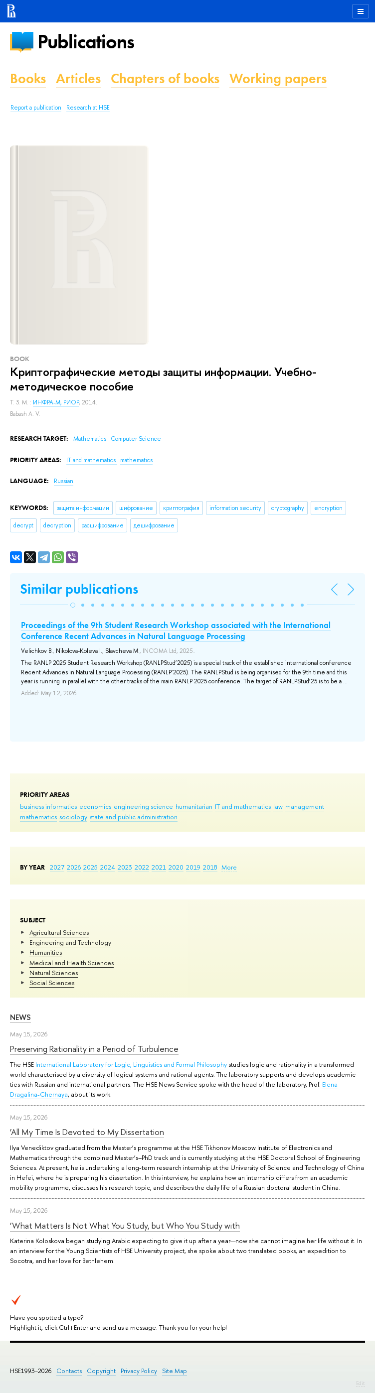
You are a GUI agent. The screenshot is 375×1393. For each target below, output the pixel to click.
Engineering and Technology (70, 942)
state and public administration (134, 816)
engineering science (143, 806)
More (229, 867)
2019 (193, 867)
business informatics (48, 806)
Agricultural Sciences (59, 932)
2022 (142, 867)
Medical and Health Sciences (71, 962)
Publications (85, 41)
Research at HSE (88, 108)
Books (28, 78)
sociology (73, 816)
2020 (176, 867)
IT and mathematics (243, 806)
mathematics (38, 816)
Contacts (69, 1371)
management (304, 806)
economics (95, 806)
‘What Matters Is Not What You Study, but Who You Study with (125, 1225)
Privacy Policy (139, 1371)
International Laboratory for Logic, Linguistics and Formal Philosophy (131, 1064)
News (20, 1017)
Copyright (101, 1371)
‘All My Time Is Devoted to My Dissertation (87, 1132)
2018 (210, 867)
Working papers (278, 78)
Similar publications (79, 589)
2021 (159, 867)
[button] (73, 605)
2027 (57, 867)
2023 (125, 867)
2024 (107, 867)
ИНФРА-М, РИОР (56, 402)
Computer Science (136, 439)
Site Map (174, 1371)
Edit (360, 1383)
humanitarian (194, 806)
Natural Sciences (53, 972)
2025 (90, 867)
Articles (78, 78)
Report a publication (35, 108)
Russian (63, 481)
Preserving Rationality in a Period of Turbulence (94, 1048)
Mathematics (90, 439)
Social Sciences (51, 982)
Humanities (45, 952)
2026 (74, 867)
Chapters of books (165, 78)
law (278, 806)
